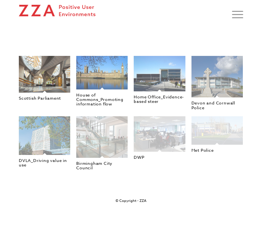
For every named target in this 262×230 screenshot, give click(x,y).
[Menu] (234, 14)
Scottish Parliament (40, 98)
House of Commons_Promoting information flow (100, 99)
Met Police (202, 150)
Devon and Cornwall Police (213, 105)
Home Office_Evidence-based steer (159, 99)
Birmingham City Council (94, 165)
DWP (139, 157)
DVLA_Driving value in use (43, 162)
